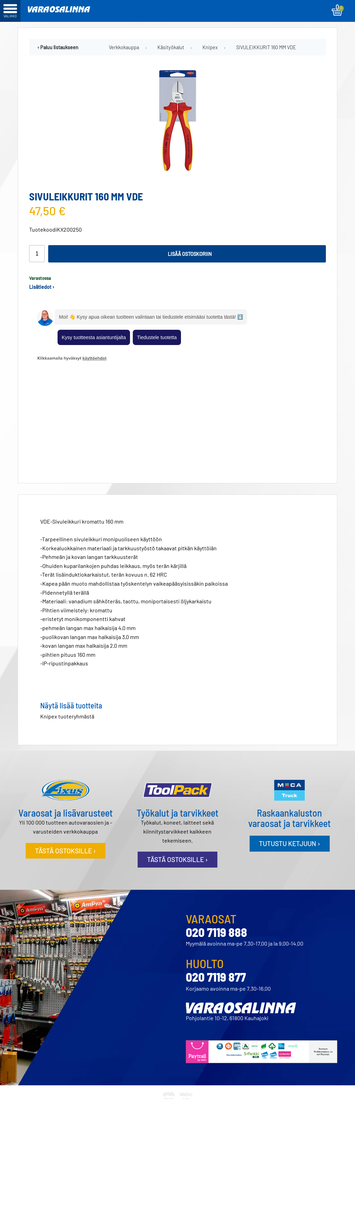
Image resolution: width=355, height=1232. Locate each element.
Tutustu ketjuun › (289, 737)
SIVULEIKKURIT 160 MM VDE (266, 47)
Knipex (210, 47)
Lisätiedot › (41, 287)
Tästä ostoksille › (65, 744)
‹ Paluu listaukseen (57, 47)
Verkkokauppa (124, 47)
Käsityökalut (170, 47)
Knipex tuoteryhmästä (67, 609)
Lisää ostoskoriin (190, 254)
